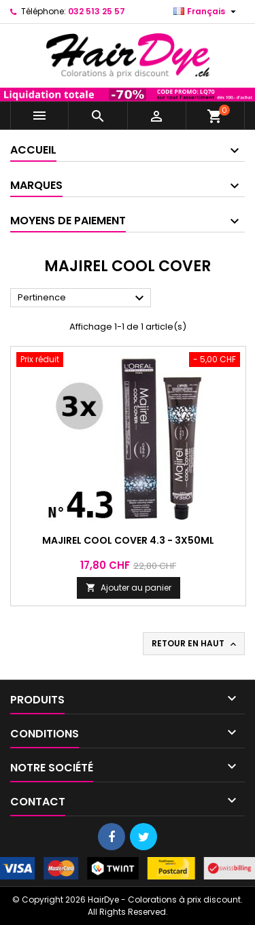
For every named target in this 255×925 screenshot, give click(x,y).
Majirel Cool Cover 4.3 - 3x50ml (128, 540)
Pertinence (83, 298)
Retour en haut (195, 644)
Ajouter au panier (128, 587)
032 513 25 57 (96, 11)
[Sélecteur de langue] (206, 11)
